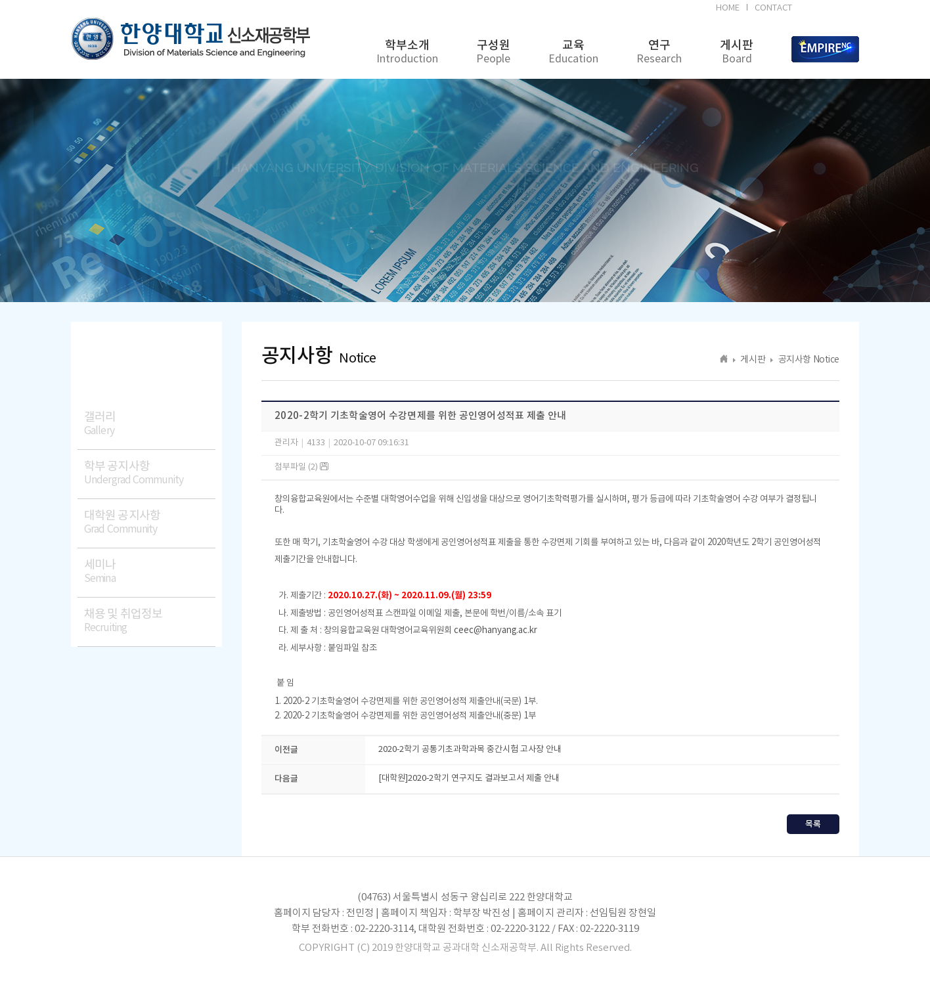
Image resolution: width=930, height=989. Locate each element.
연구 (659, 52)
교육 (573, 52)
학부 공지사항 (149, 473)
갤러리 (149, 423)
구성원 (493, 52)
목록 (813, 824)
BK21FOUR (828, 9)
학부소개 (407, 52)
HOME (728, 8)
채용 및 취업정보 (149, 620)
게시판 (736, 52)
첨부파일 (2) (301, 467)
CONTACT (773, 8)
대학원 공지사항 (149, 522)
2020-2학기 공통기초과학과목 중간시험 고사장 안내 (470, 750)
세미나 (149, 571)
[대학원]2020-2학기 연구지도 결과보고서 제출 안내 (469, 778)
